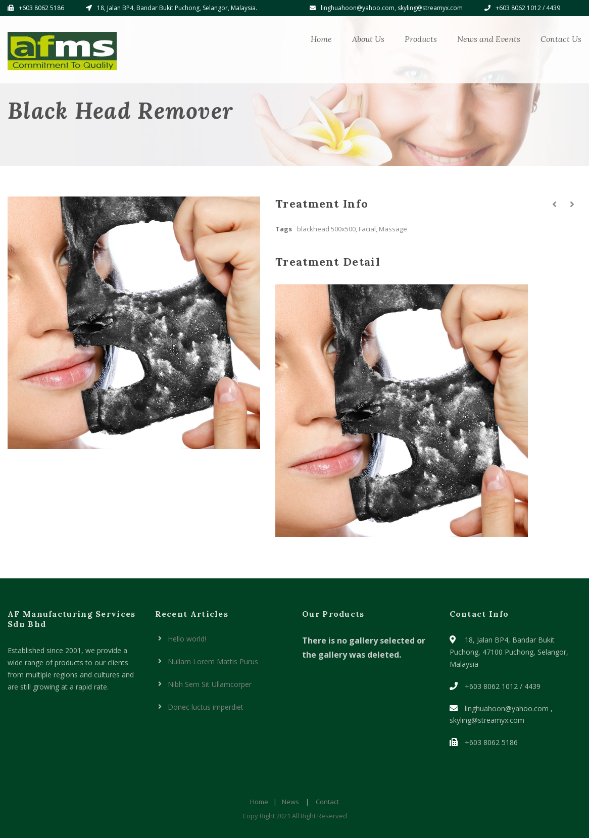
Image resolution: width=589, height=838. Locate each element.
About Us (368, 39)
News (290, 801)
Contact (327, 801)
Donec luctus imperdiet (205, 707)
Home (321, 39)
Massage (393, 228)
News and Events (488, 39)
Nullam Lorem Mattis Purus (213, 661)
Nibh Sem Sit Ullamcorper (210, 684)
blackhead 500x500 (326, 228)
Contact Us (561, 39)
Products (421, 39)
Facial (367, 228)
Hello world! (187, 639)
